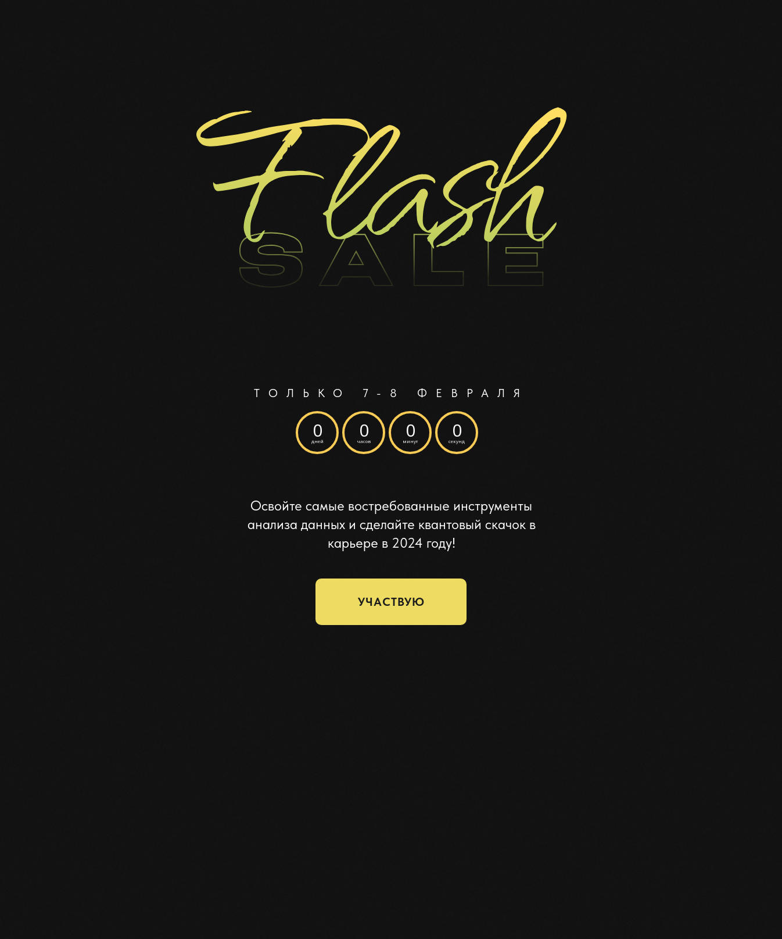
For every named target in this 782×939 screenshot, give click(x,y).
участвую (391, 602)
